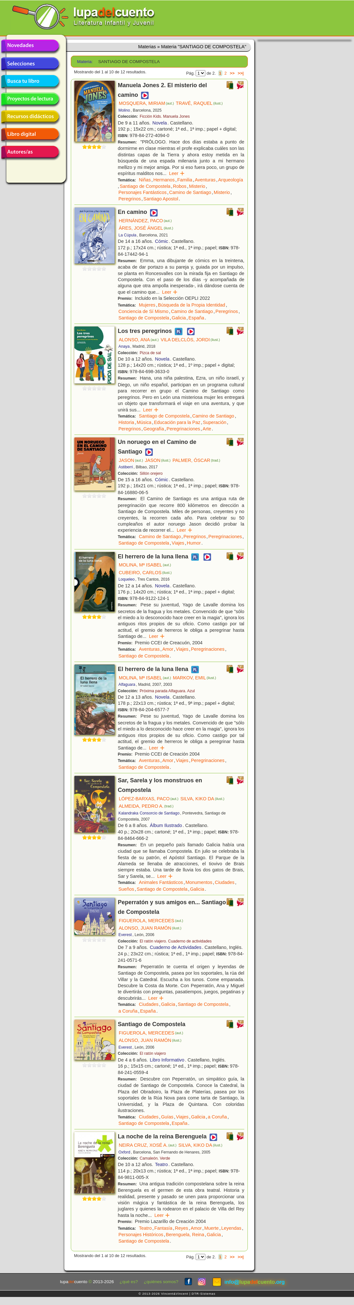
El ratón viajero (153, 1053)
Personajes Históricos (140, 1234)
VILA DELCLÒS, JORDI (190, 339)
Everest (125, 935)
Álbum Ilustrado (166, 825)
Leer (177, 173)
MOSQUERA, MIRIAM (146, 103)
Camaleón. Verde (155, 1158)
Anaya (124, 346)
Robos (180, 186)
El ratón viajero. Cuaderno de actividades (176, 941)
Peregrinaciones (183, 428)
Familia (184, 179)
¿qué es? (129, 1281)
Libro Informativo (167, 1059)
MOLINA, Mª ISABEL (145, 564)
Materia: (85, 61)
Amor (167, 649)
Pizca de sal (150, 353)
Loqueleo (126, 579)
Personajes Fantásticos (142, 192)
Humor (194, 543)
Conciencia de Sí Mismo (143, 311)
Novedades (30, 46)
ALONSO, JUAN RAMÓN (150, 928)
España (196, 317)
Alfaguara (126, 684)
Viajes (178, 543)
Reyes (181, 1228)
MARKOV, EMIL (194, 677)
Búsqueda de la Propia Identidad (191, 305)
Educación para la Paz (177, 422)
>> (232, 73)
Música (144, 422)
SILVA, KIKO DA (202, 798)
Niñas (145, 179)
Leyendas (231, 1228)
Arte (207, 428)
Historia (126, 422)
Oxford (124, 1152)
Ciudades (225, 882)
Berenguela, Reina (185, 1234)
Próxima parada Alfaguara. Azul (167, 691)
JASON (131, 460)
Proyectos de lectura (30, 99)
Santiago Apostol (161, 198)
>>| (241, 73)
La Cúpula (127, 235)
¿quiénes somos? (161, 1281)
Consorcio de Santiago (160, 813)
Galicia (179, 317)
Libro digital (30, 134)
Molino (124, 110)
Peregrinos (129, 198)
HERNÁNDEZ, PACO (145, 220)
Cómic (161, 241)
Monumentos (198, 882)
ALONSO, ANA (139, 339)
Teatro (161, 1164)
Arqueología (230, 179)
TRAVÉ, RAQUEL (199, 103)
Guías (167, 1116)
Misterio (197, 186)
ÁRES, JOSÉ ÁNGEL (146, 228)
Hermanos (163, 179)
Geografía (154, 428)
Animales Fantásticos (161, 882)
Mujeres (147, 305)
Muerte (211, 1228)
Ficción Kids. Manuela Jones (165, 116)
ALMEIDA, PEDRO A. (146, 806)
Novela (160, 122)
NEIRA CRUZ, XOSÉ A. (147, 1145)
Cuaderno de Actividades (175, 947)
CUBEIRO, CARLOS (145, 572)
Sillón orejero (151, 473)
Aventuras (205, 179)
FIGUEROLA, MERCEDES (151, 920)
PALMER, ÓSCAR (196, 460)
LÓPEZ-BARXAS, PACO (148, 798)
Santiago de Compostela (145, 186)
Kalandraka (128, 813)
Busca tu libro (30, 81)
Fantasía (163, 1228)
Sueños (126, 889)
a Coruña (127, 1011)
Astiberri (125, 467)
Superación (214, 422)
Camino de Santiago (190, 192)
